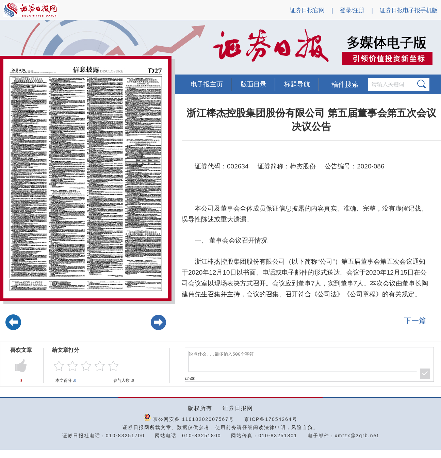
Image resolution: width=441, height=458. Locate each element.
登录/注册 (352, 10)
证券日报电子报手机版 (409, 10)
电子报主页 (207, 84)
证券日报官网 (307, 10)
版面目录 (253, 84)
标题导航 (297, 84)
